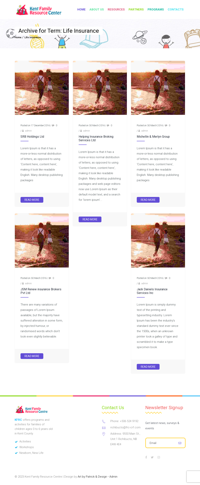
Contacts (176, 9)
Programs (156, 9)
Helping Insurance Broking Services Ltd (96, 138)
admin (28, 130)
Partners (136, 9)
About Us (96, 9)
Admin (113, 476)
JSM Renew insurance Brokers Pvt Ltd (41, 291)
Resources (116, 9)
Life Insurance (33, 37)
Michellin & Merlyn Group (153, 136)
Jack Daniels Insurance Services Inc (152, 291)
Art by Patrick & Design (92, 476)
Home (81, 9)
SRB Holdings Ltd (32, 136)
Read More (32, 199)
